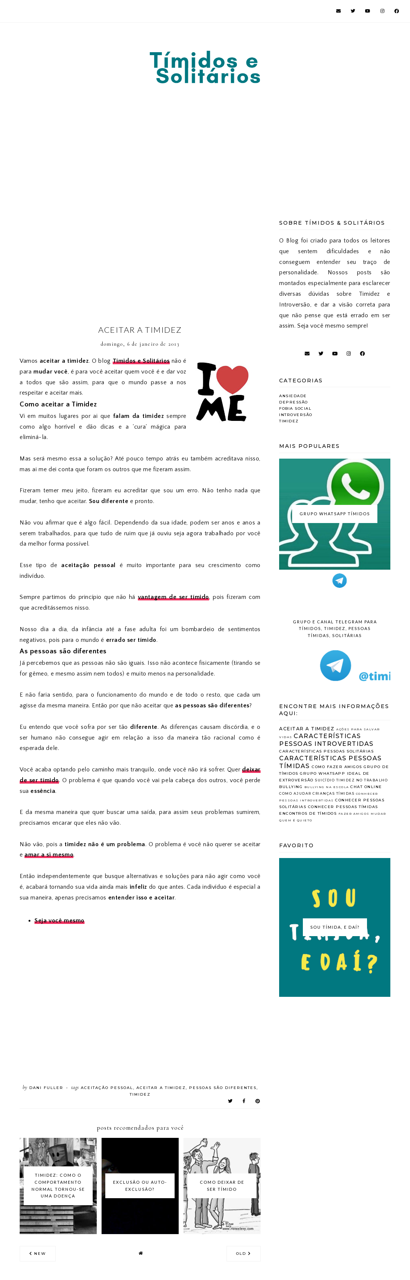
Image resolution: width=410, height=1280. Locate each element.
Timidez (140, 1094)
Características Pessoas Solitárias (326, 751)
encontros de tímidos (308, 813)
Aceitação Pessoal (107, 1087)
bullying (290, 786)
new (37, 1253)
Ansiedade (293, 395)
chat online (366, 786)
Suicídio (325, 780)
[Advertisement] (205, 142)
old (243, 1253)
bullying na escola (326, 787)
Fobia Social (295, 408)
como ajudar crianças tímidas (316, 793)
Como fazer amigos (337, 766)
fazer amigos (354, 813)
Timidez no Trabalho (362, 780)
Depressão (293, 402)
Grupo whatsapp (322, 773)
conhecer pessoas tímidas (343, 806)
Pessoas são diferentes (223, 1087)
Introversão (296, 414)
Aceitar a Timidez (161, 1087)
